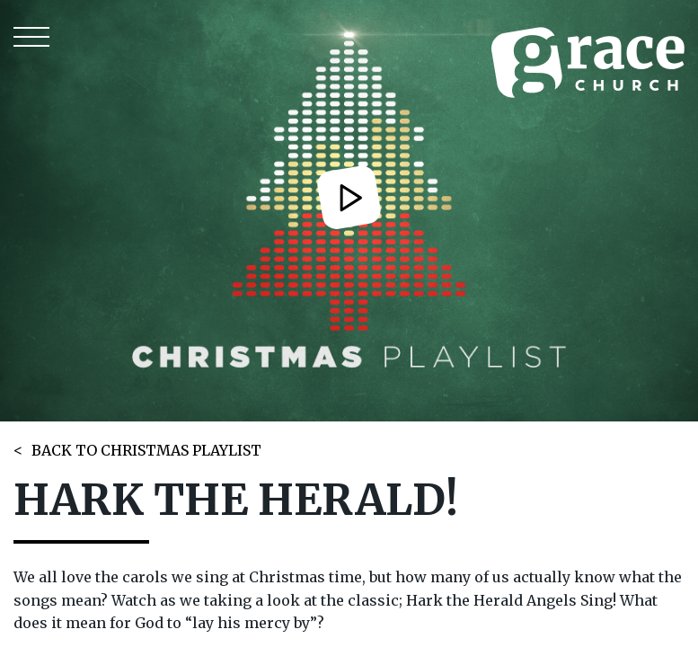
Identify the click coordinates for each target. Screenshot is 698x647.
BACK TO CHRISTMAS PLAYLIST (146, 450)
